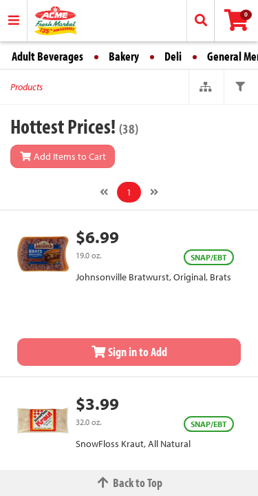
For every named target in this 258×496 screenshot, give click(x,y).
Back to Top (129, 482)
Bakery (124, 56)
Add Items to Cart (62, 156)
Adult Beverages (47, 56)
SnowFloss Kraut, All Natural (133, 443)
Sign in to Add (129, 352)
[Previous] (104, 192)
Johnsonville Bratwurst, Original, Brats (153, 277)
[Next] (154, 192)
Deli (173, 56)
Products (26, 87)
